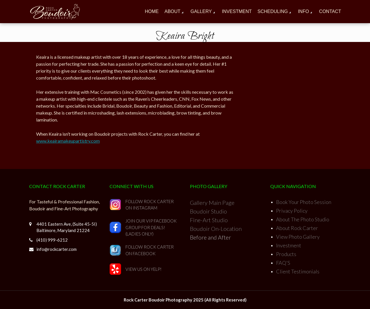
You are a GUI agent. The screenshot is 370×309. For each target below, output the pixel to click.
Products (286, 254)
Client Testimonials (297, 271)
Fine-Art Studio (209, 219)
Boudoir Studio (208, 211)
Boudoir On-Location (216, 228)
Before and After (210, 237)
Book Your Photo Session (303, 202)
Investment (237, 11)
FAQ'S (283, 263)
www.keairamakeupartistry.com (68, 141)
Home (152, 11)
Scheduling (273, 11)
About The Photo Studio (302, 219)
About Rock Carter (297, 228)
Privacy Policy (292, 210)
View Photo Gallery (298, 236)
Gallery (201, 11)
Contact (330, 11)
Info (303, 11)
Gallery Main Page (212, 202)
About (172, 11)
